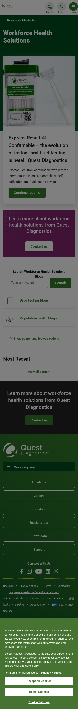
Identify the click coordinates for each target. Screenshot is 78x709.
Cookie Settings (38, 702)
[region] (39, 663)
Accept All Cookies (39, 681)
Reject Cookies (39, 691)
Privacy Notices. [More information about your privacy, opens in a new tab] (51, 672)
